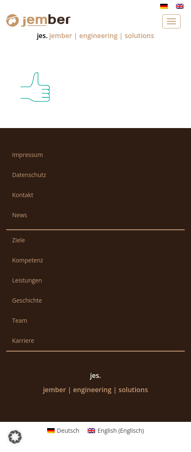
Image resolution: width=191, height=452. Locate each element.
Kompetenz (27, 260)
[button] (15, 437)
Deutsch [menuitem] (68, 430)
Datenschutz (29, 175)
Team (19, 320)
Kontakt (22, 195)
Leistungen (27, 280)
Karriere (23, 340)
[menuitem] (164, 6)
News (19, 215)
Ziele (18, 240)
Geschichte (27, 300)
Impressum (27, 155)
